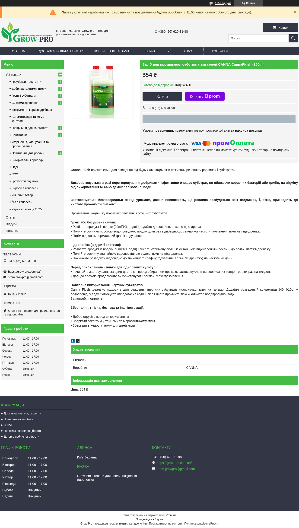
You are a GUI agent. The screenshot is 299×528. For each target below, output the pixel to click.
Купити (162, 96)
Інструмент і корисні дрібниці (32, 109)
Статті (10, 217)
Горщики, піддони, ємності (30, 128)
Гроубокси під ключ (25, 181)
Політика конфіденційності (22, 431)
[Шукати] (293, 38)
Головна (17, 51)
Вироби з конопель (25, 188)
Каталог (151, 51)
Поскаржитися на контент (165, 523)
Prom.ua (171, 515)
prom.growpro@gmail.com (25, 277)
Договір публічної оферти (21, 436)
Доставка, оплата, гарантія (61, 51)
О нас (187, 51)
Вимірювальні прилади (28, 160)
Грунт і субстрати (23, 95)
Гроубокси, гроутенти (26, 81)
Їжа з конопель (22, 202)
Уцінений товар (22, 195)
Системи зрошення (25, 103)
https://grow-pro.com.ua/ (24, 271)
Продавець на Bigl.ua (149, 519)
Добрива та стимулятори (29, 88)
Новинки (12, 231)
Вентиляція (19, 135)
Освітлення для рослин (28, 153)
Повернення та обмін (112, 51)
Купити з (205, 96)
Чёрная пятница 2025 (27, 209)
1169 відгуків (223, 3)
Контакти (220, 51)
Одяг (15, 167)
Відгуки (11, 224)
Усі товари (13, 74)
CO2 (15, 174)
